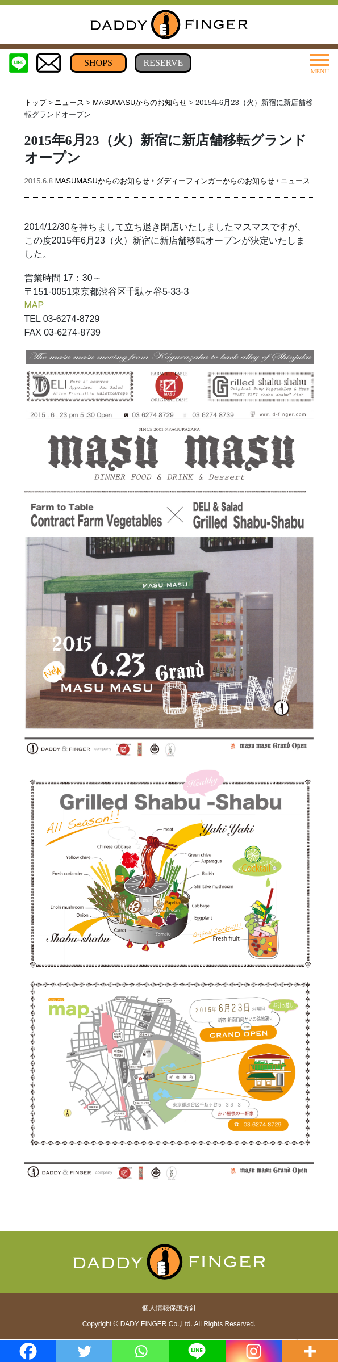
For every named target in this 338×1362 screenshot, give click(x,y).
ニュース (69, 102)
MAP (34, 305)
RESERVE (163, 63)
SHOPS (98, 63)
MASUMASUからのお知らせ (140, 102)
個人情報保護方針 (169, 1308)
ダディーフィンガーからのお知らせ (215, 181)
